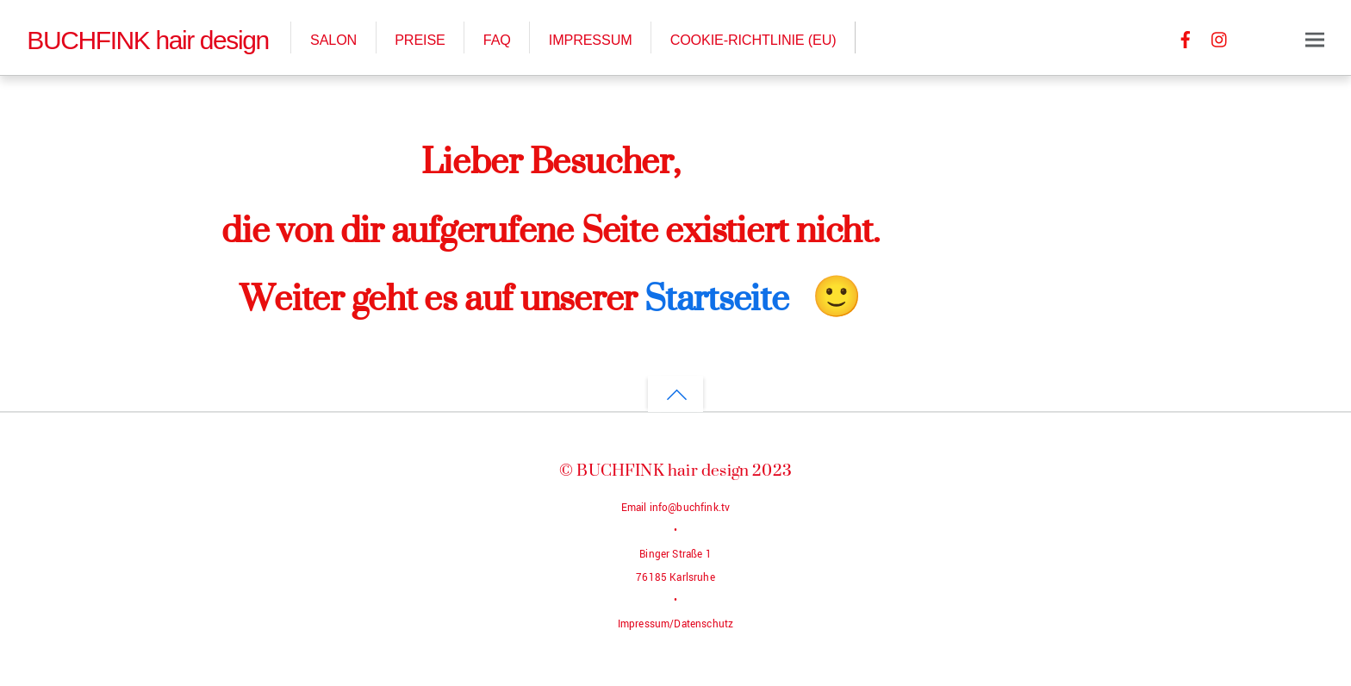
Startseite (716, 297)
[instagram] (1219, 38)
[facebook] (1185, 38)
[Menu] (1314, 39)
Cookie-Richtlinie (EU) (753, 39)
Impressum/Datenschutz (675, 624)
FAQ (497, 39)
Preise (420, 39)
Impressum (590, 39)
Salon (333, 39)
